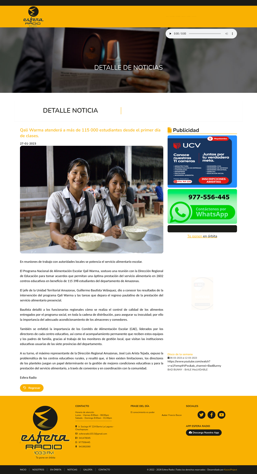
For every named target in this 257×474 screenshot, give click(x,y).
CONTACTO (220, 16)
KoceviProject (230, 469)
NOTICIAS (188, 16)
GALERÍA (204, 16)
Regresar (31, 388)
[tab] (195, 325)
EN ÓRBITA (171, 16)
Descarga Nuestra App (204, 432)
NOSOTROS (153, 16)
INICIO (138, 16)
